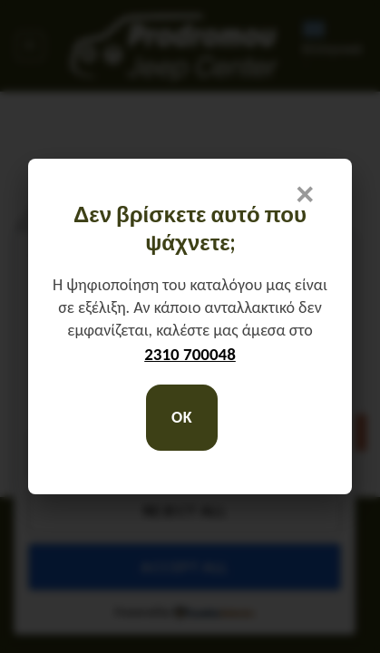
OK (181, 417)
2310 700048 (190, 354)
